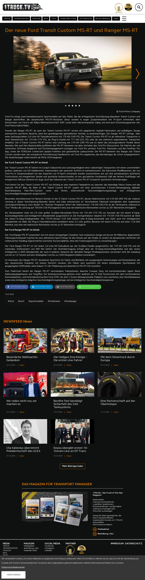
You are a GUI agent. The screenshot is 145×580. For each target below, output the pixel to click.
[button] (65, 105)
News (22, 365)
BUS (46, 19)
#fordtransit (54, 301)
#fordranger (70, 301)
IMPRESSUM (117, 544)
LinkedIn (48, 551)
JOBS (116, 19)
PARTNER (71, 544)
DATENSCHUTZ (133, 544)
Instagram (49, 548)
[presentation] (137, 74)
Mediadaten (103, 529)
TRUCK (7, 19)
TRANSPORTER (21, 19)
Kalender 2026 (30, 551)
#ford (11, 301)
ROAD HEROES (103, 19)
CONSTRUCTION (68, 19)
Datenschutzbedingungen (13, 567)
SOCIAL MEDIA (52, 544)
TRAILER (36, 19)
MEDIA (6, 544)
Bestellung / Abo (106, 534)
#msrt (21, 301)
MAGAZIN (29, 544)
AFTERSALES (85, 19)
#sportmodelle (35, 301)
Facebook (49, 546)
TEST (53, 19)
